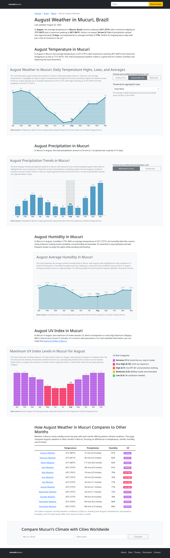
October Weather (47, 496)
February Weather (48, 457)
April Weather (48, 467)
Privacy (137, 552)
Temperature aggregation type (126, 84)
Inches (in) (150, 168)
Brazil (46, 13)
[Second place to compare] (101, 536)
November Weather (47, 501)
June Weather (48, 477)
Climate (37, 13)
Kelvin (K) (154, 77)
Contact (157, 552)
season (14, 4)
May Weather (48, 472)
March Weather (47, 462)
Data (130, 552)
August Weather (47, 487)
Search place (155, 4)
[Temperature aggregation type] (137, 89)
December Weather (47, 506)
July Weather (47, 482)
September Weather (48, 492)
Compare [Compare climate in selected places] (138, 536)
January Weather (47, 453)
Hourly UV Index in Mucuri (55, 341)
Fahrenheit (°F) (137, 77)
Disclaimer (147, 552)
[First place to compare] (48, 536)
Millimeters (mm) (126, 168)
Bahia (53, 13)
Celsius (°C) (120, 77)
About (123, 552)
